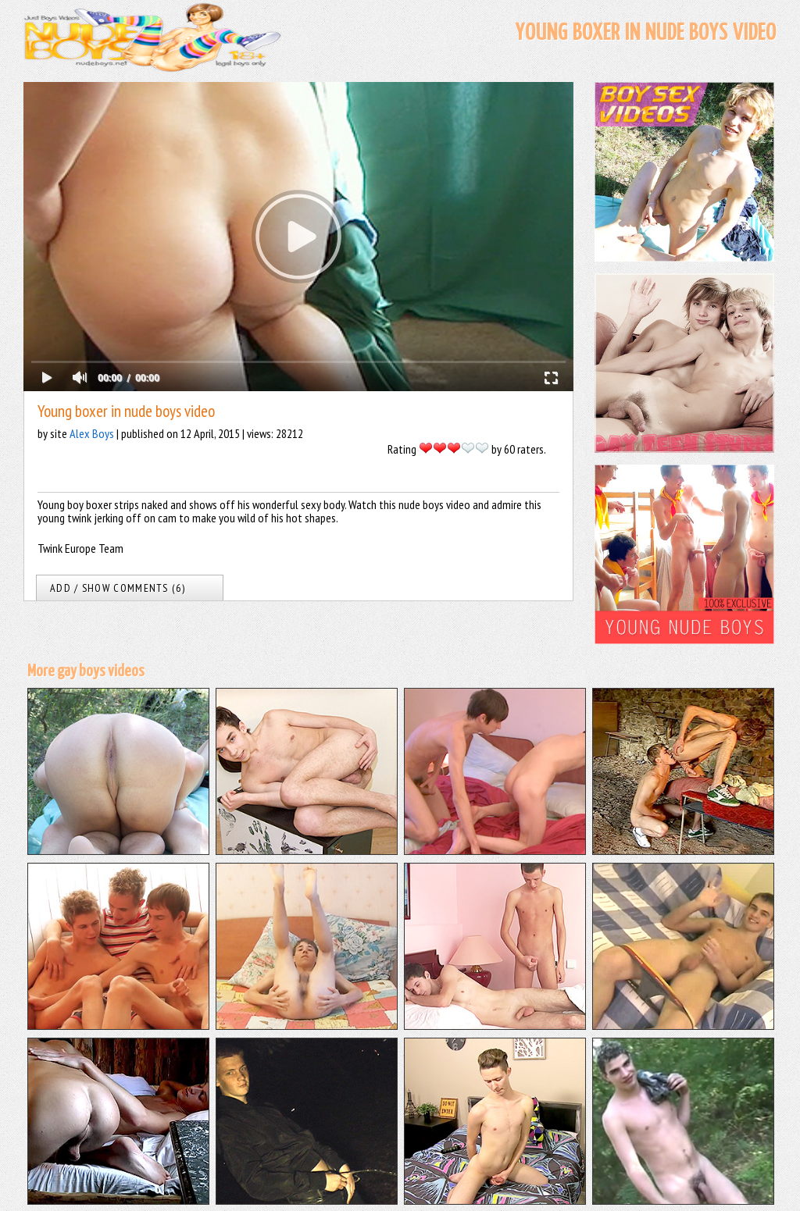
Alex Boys (92, 433)
